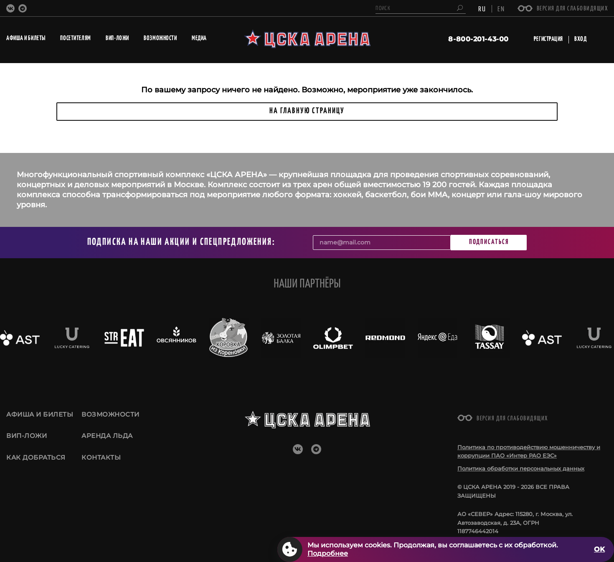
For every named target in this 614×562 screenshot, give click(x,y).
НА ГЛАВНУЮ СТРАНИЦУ (307, 111)
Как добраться (35, 460)
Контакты (101, 460)
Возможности (110, 414)
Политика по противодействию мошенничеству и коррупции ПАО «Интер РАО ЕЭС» (528, 451)
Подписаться (489, 242)
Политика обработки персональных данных (520, 468)
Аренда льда (107, 437)
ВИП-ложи (26, 437)
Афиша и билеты (39, 414)
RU (482, 8)
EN (501, 8)
